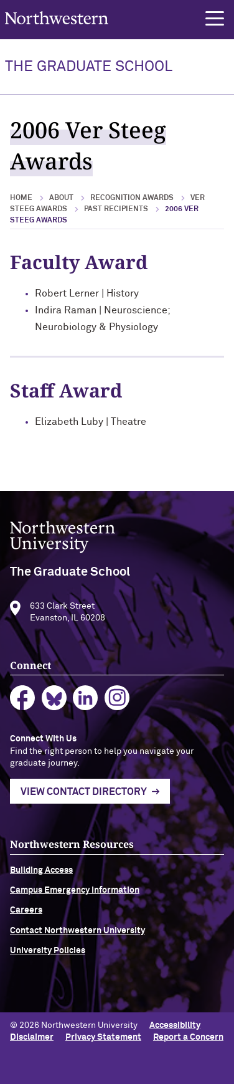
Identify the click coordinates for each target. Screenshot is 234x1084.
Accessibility (174, 1025)
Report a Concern (188, 1037)
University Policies (47, 964)
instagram (117, 712)
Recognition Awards (132, 198)
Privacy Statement (103, 1037)
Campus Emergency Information (74, 903)
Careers (26, 924)
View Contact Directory (84, 806)
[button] (214, 18)
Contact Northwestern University (77, 943)
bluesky (54, 712)
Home (21, 198)
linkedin (85, 712)
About (61, 198)
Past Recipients (116, 209)
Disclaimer (32, 1037)
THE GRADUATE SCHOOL (88, 66)
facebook (22, 712)
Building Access (41, 883)
